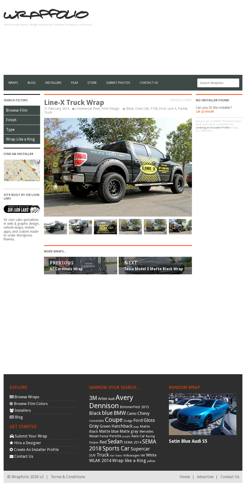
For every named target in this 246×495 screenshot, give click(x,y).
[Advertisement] (186, 41)
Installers (53, 82)
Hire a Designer (25, 443)
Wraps (13, 82)
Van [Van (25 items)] (112, 455)
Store (92, 82)
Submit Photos (118, 82)
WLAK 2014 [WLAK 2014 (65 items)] (100, 460)
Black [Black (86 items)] (95, 413)
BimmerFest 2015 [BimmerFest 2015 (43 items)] (134, 407)
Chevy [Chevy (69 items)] (143, 413)
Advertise (205, 477)
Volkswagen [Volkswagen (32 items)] (131, 455)
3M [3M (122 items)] (93, 398)
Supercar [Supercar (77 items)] (140, 449)
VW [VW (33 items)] (143, 455)
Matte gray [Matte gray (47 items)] (129, 431)
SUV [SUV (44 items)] (92, 455)
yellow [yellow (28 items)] (151, 461)
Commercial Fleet (87, 108)
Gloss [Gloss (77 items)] (149, 420)
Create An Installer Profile (34, 449)
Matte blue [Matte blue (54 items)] (109, 431)
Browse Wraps (24, 397)
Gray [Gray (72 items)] (94, 426)
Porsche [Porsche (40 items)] (115, 436)
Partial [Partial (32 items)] (104, 436)
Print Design (110, 108)
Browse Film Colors (29, 403)
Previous (176, 100)
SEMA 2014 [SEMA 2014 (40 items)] (132, 442)
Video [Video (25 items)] (118, 455)
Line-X (171, 108)
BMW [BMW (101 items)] (120, 413)
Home (185, 477)
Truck (48, 112)
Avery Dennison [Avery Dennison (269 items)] (111, 401)
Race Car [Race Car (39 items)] (138, 436)
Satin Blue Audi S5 (188, 441)
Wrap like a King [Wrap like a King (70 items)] (129, 460)
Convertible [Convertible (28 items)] (96, 421)
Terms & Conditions (68, 477)
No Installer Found (212, 100)
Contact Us (149, 82)
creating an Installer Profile (213, 127)
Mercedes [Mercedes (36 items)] (146, 431)
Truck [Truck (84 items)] (103, 455)
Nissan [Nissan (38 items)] (94, 436)
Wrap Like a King (20, 139)
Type (10, 129)
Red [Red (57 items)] (103, 442)
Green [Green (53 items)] (105, 426)
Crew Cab (142, 108)
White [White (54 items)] (151, 455)
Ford (162, 108)
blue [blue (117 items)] (107, 413)
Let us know (204, 111)
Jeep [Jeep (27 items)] (136, 426)
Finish (11, 120)
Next (189, 100)
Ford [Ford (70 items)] (138, 420)
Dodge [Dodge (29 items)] (128, 421)
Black (130, 108)
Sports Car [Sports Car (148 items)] (116, 448)
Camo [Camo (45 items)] (131, 413)
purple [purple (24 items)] (126, 436)
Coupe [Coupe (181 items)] (114, 419)
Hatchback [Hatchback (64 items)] (122, 426)
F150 (154, 108)
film (74, 82)
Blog (32, 82)
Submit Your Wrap (28, 436)
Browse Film (16, 110)
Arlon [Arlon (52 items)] (102, 398)
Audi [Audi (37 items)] (111, 399)
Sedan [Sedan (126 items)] (115, 441)
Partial (182, 108)
